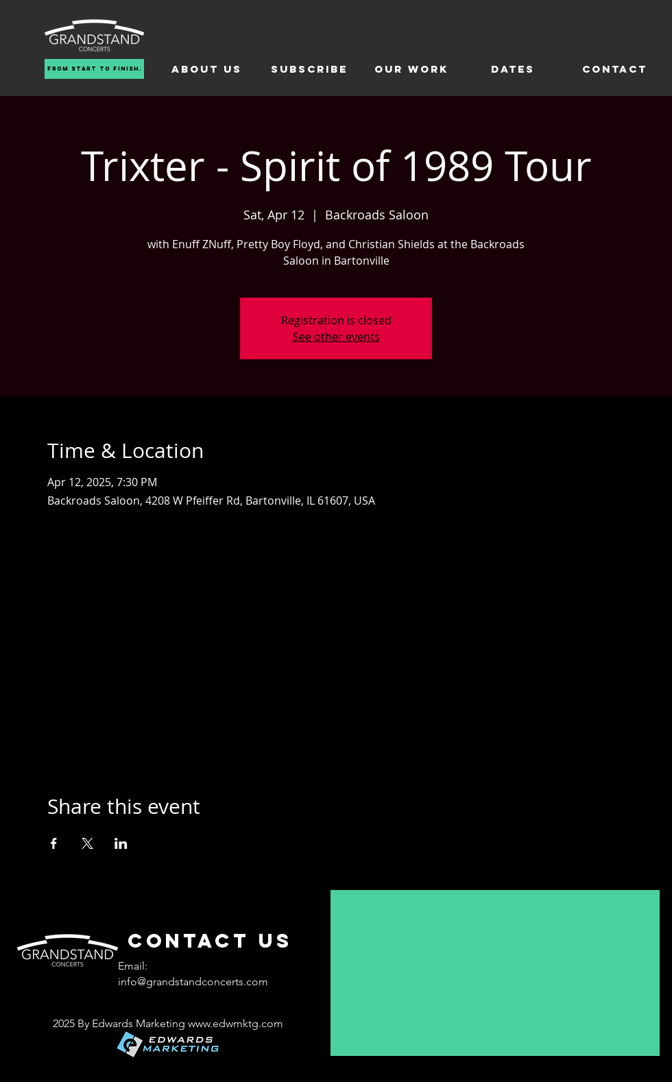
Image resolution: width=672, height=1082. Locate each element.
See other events (336, 336)
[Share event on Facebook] (53, 843)
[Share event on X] (87, 843)
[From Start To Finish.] (94, 69)
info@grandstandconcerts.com (193, 981)
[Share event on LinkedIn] (121, 843)
